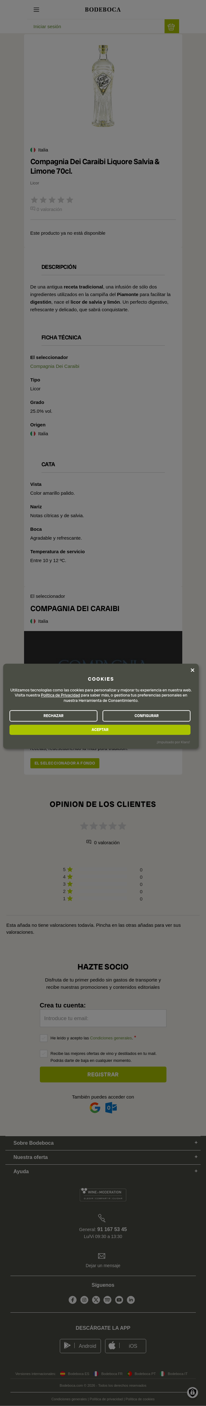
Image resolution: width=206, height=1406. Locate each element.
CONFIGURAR (146, 715)
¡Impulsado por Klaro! (173, 742)
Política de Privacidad (60, 695)
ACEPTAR (100, 729)
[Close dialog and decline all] (192, 670)
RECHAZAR (53, 715)
